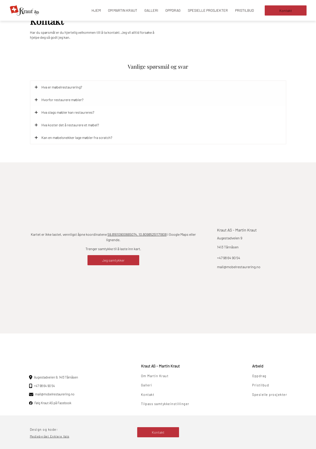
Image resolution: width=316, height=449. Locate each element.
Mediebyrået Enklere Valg (49, 436)
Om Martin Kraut (122, 10)
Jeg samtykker (113, 260)
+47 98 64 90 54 (228, 258)
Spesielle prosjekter (208, 10)
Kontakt (285, 10)
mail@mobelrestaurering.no (238, 267)
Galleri (151, 10)
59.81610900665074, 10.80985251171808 (137, 234)
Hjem (96, 10)
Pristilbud (244, 10)
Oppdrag (173, 10)
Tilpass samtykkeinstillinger (165, 404)
